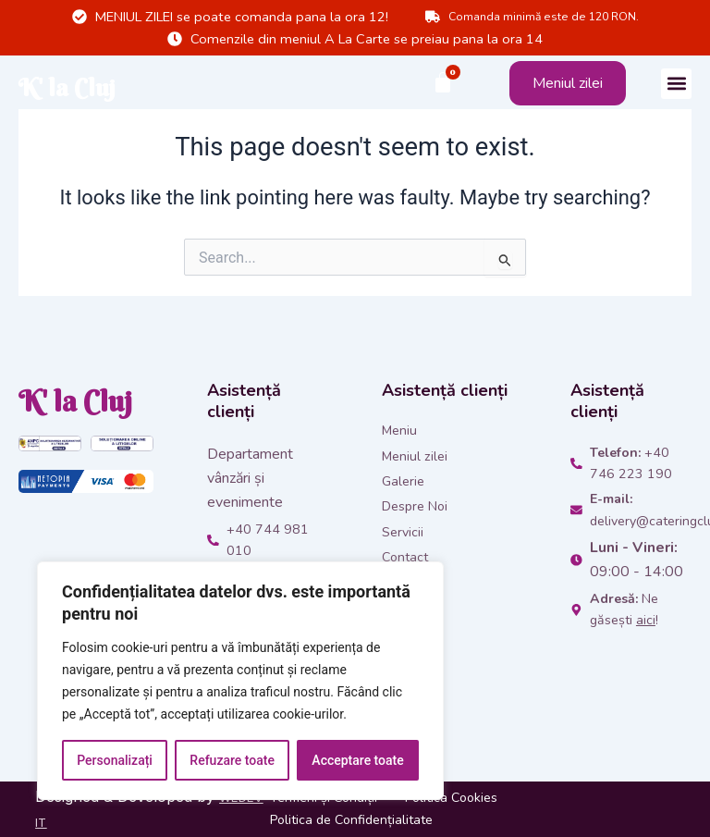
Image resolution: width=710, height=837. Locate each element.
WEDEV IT (72, 821)
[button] (676, 83)
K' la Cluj (91, 82)
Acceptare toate (357, 760)
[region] (240, 680)
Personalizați (115, 760)
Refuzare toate (232, 760)
